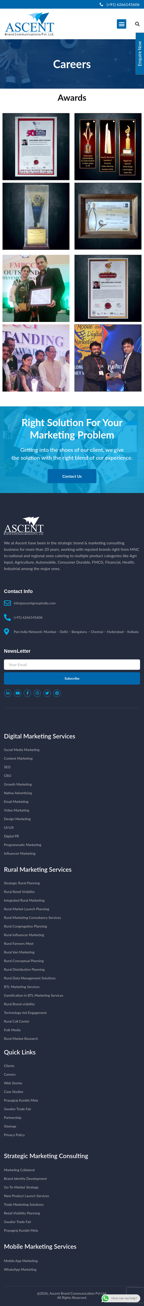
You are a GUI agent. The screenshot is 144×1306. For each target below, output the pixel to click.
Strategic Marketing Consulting (46, 1155)
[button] (121, 24)
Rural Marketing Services (38, 869)
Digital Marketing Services (39, 736)
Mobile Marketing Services (40, 1246)
